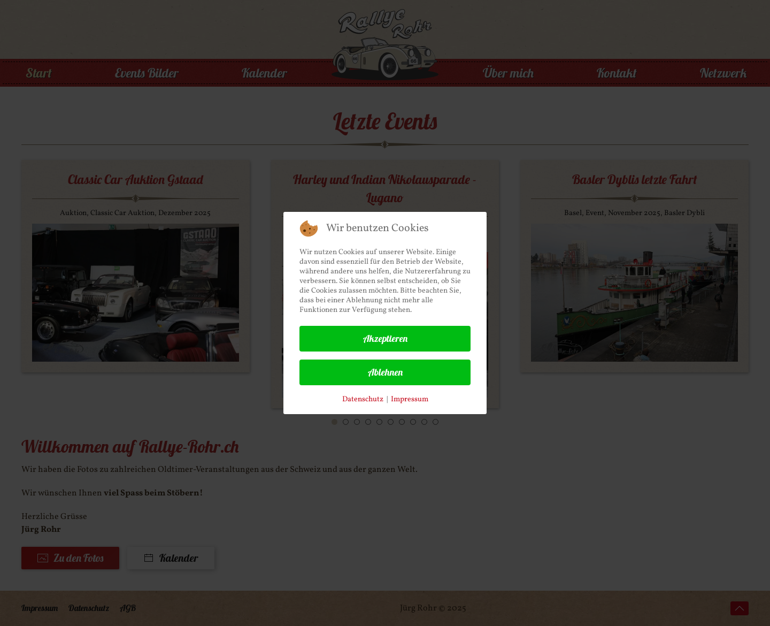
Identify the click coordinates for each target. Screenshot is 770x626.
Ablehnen (385, 372)
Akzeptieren (385, 338)
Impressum (409, 399)
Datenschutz (362, 399)
